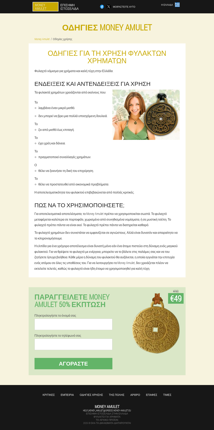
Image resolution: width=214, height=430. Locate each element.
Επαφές (151, 395)
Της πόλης (116, 395)
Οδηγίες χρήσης (91, 395)
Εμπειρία (67, 395)
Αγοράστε (73, 363)
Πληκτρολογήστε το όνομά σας (55, 315)
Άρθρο (135, 395)
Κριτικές (49, 395)
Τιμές (167, 395)
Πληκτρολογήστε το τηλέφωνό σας (58, 335)
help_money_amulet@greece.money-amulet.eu (107, 410)
